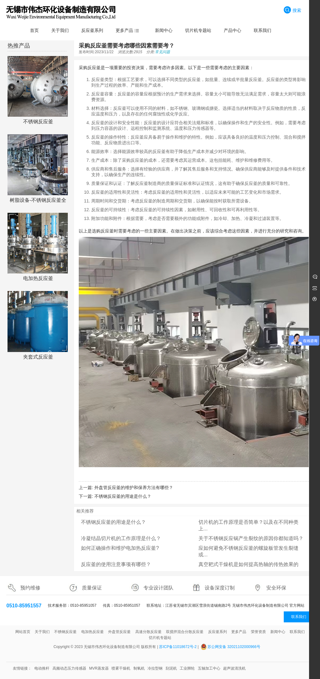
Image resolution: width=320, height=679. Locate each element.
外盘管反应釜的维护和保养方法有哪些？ (133, 487)
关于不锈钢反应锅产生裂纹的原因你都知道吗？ (250, 538)
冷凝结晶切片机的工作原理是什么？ (121, 538)
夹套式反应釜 (38, 357)
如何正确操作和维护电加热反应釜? (120, 548)
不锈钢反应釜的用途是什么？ (122, 496)
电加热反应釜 (38, 278)
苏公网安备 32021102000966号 (234, 647)
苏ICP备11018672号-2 (178, 647)
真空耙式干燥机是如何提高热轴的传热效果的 (248, 564)
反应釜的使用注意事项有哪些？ (116, 564)
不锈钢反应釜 (38, 121)
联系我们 (298, 617)
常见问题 (162, 52)
